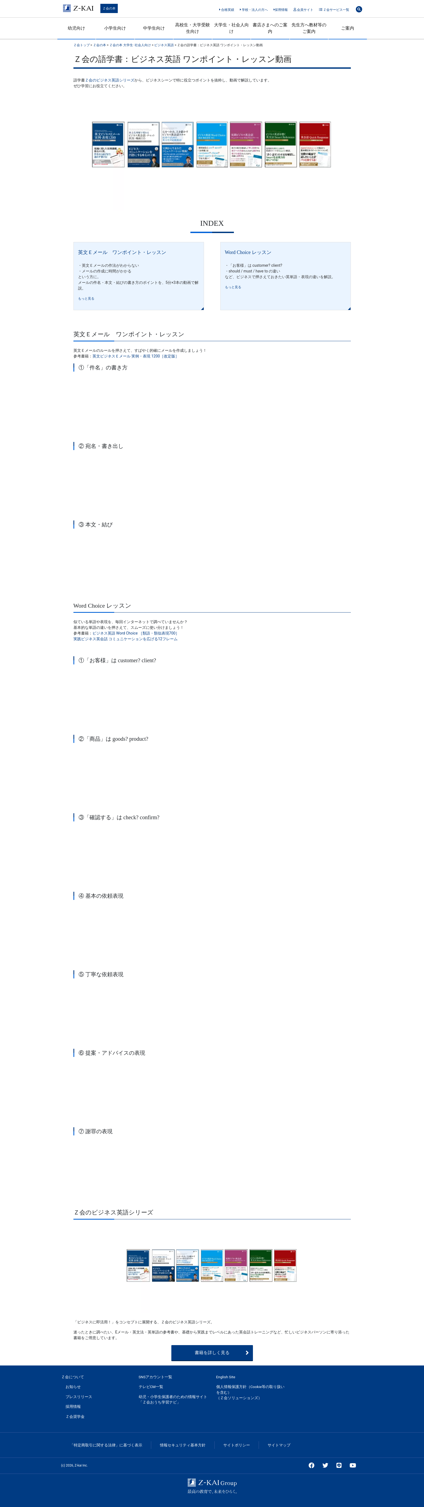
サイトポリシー (236, 1445)
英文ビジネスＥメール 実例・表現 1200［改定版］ (135, 356)
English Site (225, 1377)
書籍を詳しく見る (222, 1352)
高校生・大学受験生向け (192, 28)
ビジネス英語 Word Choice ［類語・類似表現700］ (135, 633)
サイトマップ (279, 1445)
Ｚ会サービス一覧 (334, 10)
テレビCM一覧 (151, 1386)
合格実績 (226, 10)
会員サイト (303, 10)
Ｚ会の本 (109, 8)
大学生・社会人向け (231, 28)
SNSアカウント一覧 (155, 1377)
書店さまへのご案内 (270, 28)
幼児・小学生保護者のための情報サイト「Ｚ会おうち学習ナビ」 (173, 1399)
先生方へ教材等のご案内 (309, 28)
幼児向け (76, 28)
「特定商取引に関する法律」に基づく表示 (106, 1445)
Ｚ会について (72, 1377)
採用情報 (281, 10)
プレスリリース (79, 1397)
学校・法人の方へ (254, 10)
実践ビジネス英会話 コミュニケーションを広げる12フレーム (125, 639)
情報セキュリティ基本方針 (183, 1445)
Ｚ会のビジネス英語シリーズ (109, 80)
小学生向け (115, 28)
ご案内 (347, 28)
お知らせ (73, 1386)
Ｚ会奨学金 (75, 1416)
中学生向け (154, 28)
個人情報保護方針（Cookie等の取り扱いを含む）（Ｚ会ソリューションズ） (250, 1392)
